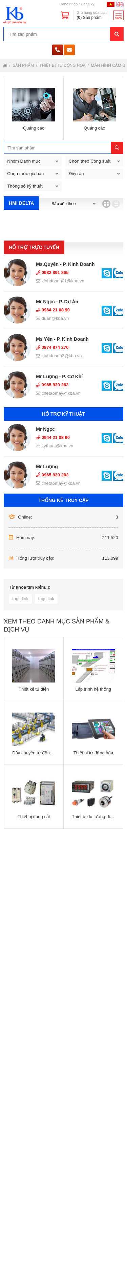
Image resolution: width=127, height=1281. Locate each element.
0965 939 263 (52, 384)
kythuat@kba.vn (54, 445)
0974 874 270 (52, 347)
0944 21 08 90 (53, 437)
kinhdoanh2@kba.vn (59, 355)
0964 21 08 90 (53, 309)
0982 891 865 (52, 272)
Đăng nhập (69, 4)
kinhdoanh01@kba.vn (60, 280)
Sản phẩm (24, 65)
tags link (20, 598)
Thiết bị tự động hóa (62, 65)
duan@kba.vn (52, 318)
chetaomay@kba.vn (58, 393)
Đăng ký (87, 4)
